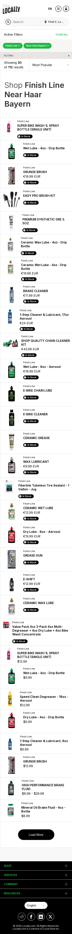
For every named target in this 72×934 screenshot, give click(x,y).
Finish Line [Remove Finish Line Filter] (12, 45)
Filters (8, 55)
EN (50, 8)
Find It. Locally (55, 21)
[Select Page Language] (36, 905)
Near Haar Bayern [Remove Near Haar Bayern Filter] (37, 45)
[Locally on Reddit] (21, 917)
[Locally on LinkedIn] (41, 917)
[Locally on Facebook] (31, 917)
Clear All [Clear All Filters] (62, 34)
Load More (36, 834)
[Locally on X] (50, 917)
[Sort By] (50, 64)
